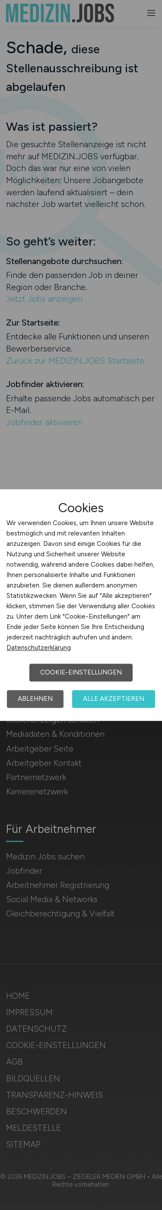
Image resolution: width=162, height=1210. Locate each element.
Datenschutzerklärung (38, 648)
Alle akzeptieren (113, 699)
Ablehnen (35, 699)
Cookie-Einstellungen (81, 672)
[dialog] (81, 605)
